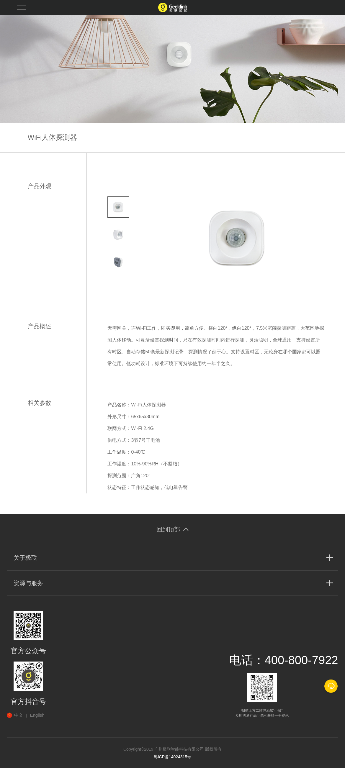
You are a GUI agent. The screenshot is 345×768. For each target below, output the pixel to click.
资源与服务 (28, 583)
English (37, 715)
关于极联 (25, 557)
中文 (18, 715)
